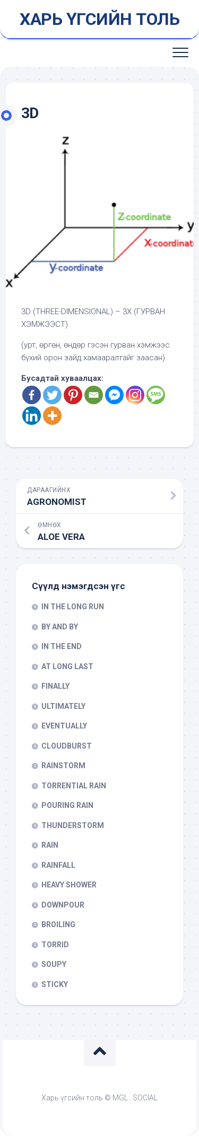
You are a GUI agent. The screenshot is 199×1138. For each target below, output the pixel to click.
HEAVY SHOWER (69, 885)
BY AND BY (59, 627)
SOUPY (53, 964)
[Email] (93, 395)
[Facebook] (31, 395)
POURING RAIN (67, 805)
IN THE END (61, 646)
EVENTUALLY (64, 726)
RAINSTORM (63, 765)
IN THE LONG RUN (72, 606)
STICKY (54, 984)
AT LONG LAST (67, 666)
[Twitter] (52, 395)
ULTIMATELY (63, 706)
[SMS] (155, 395)
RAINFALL (58, 865)
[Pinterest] (73, 395)
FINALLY (55, 686)
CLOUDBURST (66, 746)
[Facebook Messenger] (114, 395)
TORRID (55, 944)
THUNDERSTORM (72, 825)
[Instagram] (135, 395)
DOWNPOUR (62, 905)
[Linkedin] (31, 415)
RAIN (49, 845)
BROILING (58, 924)
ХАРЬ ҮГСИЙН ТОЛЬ (99, 19)
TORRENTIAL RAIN (73, 785)
